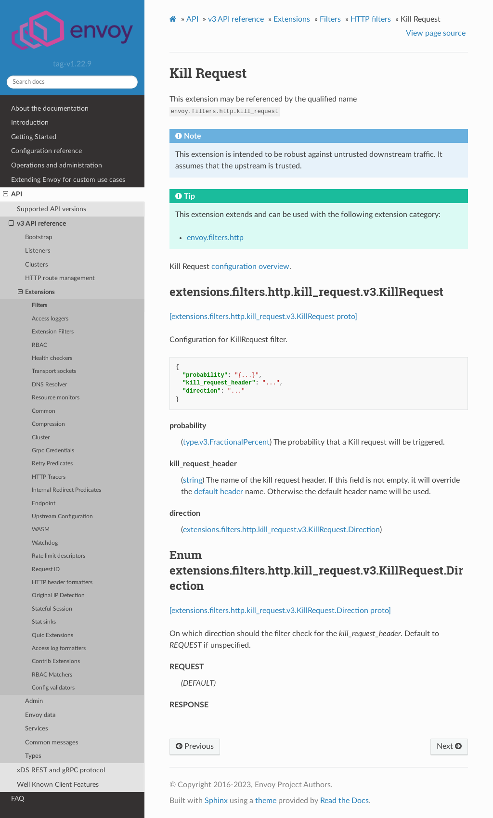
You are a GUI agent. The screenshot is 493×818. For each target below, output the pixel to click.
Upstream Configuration (62, 516)
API (12, 194)
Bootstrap (38, 237)
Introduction (30, 122)
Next (449, 746)
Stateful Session (52, 609)
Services (36, 729)
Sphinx (216, 801)
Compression (48, 424)
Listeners (38, 251)
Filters (39, 305)
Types (33, 756)
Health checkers (52, 358)
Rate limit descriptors (58, 556)
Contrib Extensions (56, 661)
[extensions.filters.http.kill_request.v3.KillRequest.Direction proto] (280, 610)
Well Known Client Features (58, 784)
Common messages (51, 743)
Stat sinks (44, 622)
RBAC (39, 345)
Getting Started (33, 137)
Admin (34, 701)
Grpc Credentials (53, 450)
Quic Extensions (52, 635)
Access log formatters (59, 648)
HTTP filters (370, 19)
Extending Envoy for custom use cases (68, 179)
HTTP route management (60, 278)
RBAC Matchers (52, 674)
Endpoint (43, 503)
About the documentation (50, 108)
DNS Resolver (49, 384)
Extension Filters (53, 331)
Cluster (41, 437)
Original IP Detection (58, 595)
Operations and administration (56, 165)
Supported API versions (51, 209)
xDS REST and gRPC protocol (61, 770)
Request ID (46, 569)
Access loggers (50, 318)
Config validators (53, 687)
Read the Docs (344, 801)
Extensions (36, 292)
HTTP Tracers (48, 477)
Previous (195, 746)
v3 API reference (37, 223)
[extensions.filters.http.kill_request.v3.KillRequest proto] (263, 316)
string (192, 480)
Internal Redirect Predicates (66, 490)
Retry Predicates (52, 463)
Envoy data (40, 715)
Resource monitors (55, 397)
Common (43, 411)
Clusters (36, 265)
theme (265, 801)
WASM (41, 529)
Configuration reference (46, 150)
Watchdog (45, 543)
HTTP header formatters (62, 582)
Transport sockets (54, 371)
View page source (436, 33)
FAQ (17, 798)
